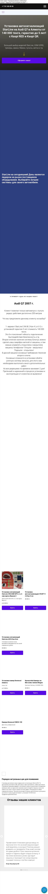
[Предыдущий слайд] (1, 836)
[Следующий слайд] (46, 836)
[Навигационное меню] (45, 6)
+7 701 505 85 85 (7, 6)
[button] (24, 60)
